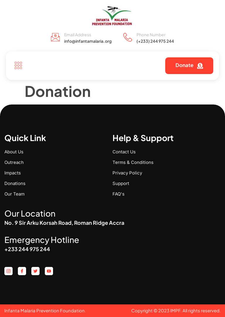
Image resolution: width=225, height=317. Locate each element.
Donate (189, 65)
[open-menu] (17, 66)
